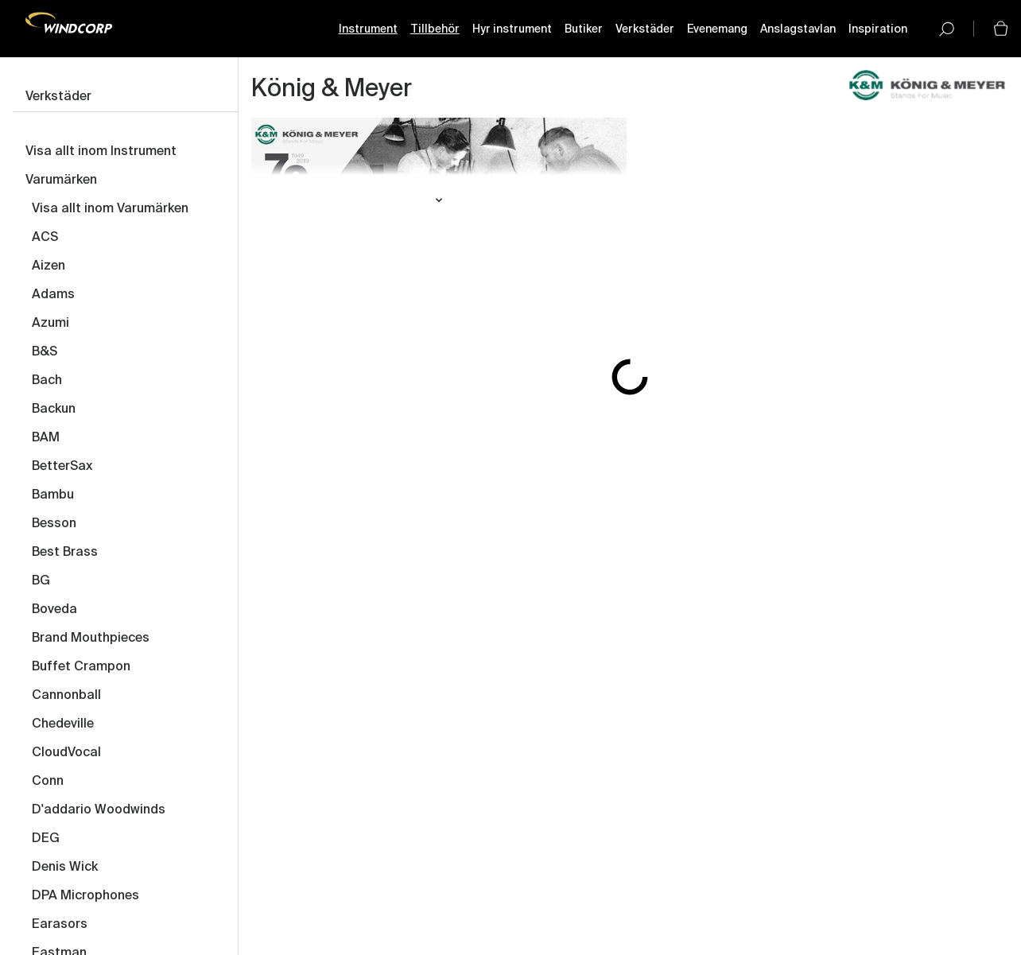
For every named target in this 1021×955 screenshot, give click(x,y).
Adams (53, 295)
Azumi (50, 323)
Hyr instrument (512, 29)
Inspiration (877, 29)
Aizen (48, 266)
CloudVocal (66, 753)
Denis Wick (65, 867)
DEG (46, 839)
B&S (44, 352)
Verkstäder (644, 29)
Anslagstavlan (798, 29)
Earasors (59, 924)
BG (41, 581)
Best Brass (65, 552)
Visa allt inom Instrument (101, 152)
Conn (48, 781)
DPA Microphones (85, 896)
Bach (47, 381)
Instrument (368, 29)
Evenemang (717, 29)
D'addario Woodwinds (98, 810)
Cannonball (66, 695)
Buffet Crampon (81, 667)
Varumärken (61, 180)
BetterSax (62, 466)
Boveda (54, 610)
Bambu (53, 495)
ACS (45, 237)
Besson (54, 524)
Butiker (584, 29)
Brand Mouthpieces (90, 638)
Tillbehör (435, 29)
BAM (46, 438)
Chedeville (63, 724)
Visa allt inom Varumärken (110, 209)
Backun (54, 409)
